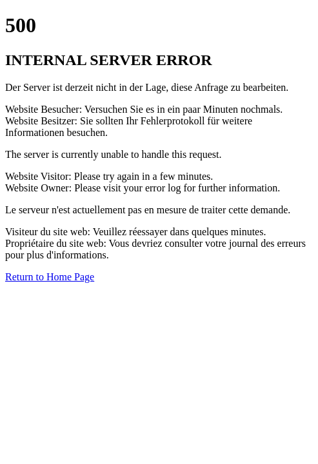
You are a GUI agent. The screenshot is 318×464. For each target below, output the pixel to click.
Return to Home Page (49, 276)
